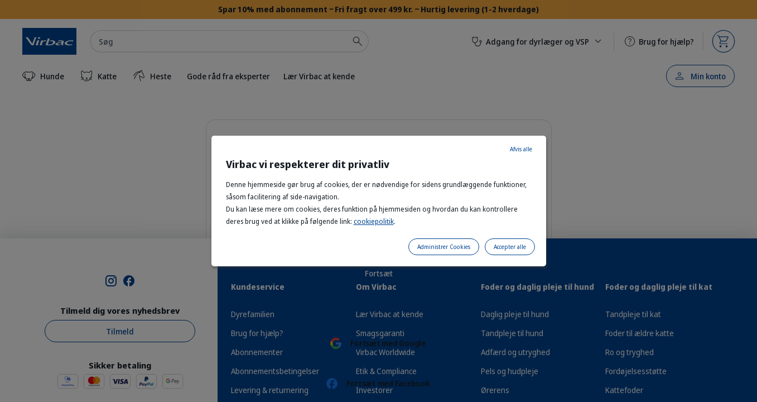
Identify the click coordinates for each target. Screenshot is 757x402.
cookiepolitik (374, 221)
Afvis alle (521, 149)
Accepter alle (510, 247)
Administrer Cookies (443, 247)
